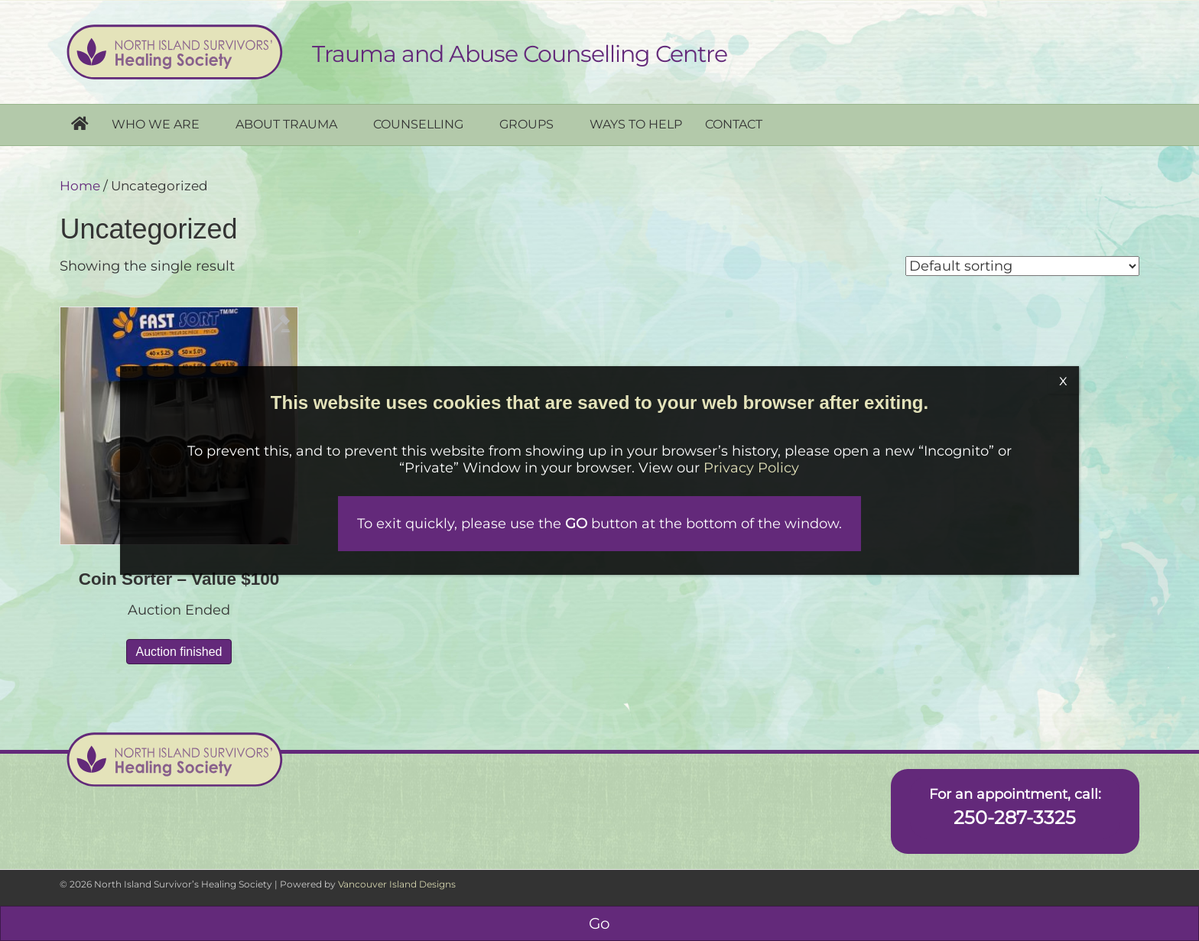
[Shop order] (1022, 266)
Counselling (418, 124)
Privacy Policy (752, 467)
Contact (733, 124)
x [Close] (1063, 380)
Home (80, 185)
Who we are (156, 124)
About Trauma (286, 124)
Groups (526, 124)
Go (599, 923)
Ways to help (636, 124)
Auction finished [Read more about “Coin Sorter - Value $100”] (179, 651)
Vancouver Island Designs (397, 884)
